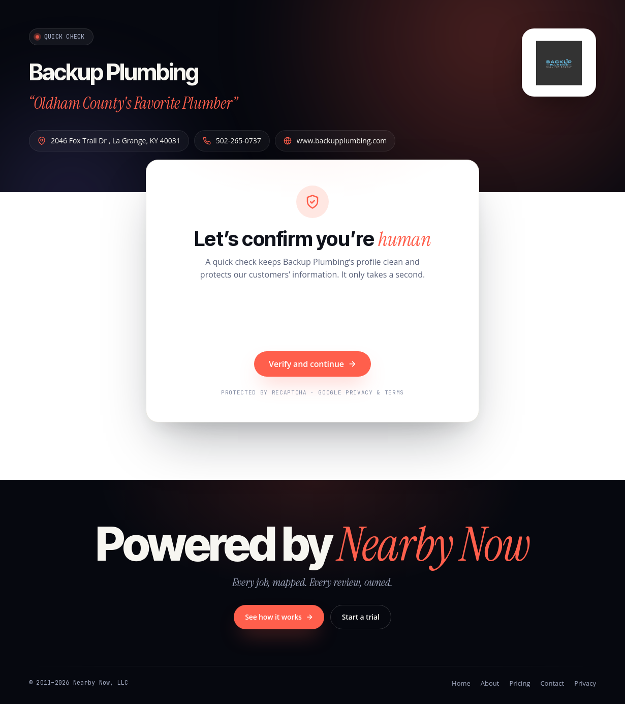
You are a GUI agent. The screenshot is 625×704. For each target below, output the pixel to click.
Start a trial (361, 617)
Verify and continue (312, 364)
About (490, 683)
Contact (552, 683)
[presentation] (312, 317)
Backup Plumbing (132, 70)
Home (461, 683)
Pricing (519, 683)
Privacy (585, 683)
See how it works (279, 617)
